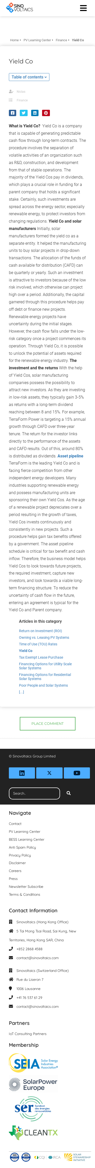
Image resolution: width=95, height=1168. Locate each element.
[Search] (68, 793)
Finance (22, 100)
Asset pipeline (70, 456)
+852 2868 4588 (29, 949)
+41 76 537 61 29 (29, 997)
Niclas (21, 91)
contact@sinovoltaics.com (37, 958)
